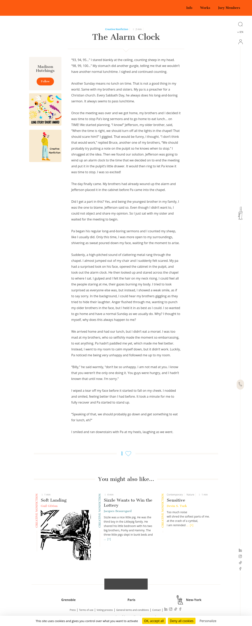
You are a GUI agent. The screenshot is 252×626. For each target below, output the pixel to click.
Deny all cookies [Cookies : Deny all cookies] (182, 621)
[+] (109, 539)
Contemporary (175, 494)
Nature (190, 494)
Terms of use (86, 610)
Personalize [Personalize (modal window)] (207, 621)
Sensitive (176, 500)
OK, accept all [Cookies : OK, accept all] (154, 621)
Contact (156, 610)
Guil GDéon (49, 506)
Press (73, 610)
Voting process (105, 610)
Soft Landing (54, 500)
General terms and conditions (132, 610)
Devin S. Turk (177, 506)
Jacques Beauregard (118, 511)
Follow (45, 81)
